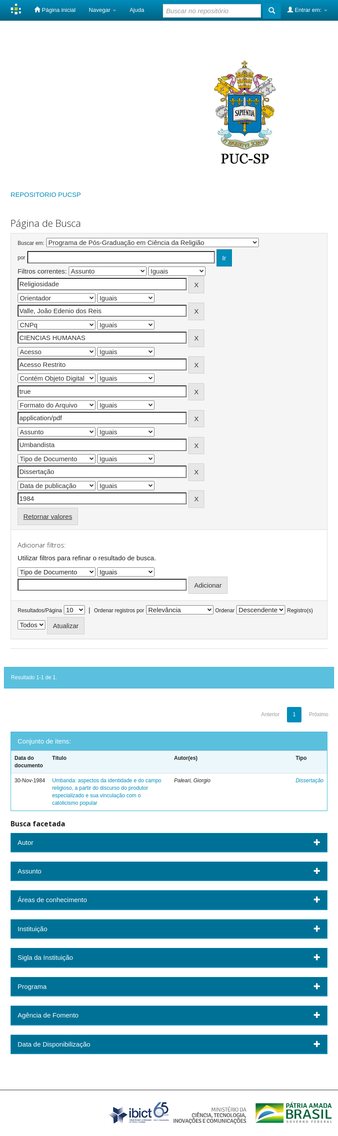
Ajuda (136, 10)
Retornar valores (47, 516)
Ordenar (225, 610)
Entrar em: (307, 9)
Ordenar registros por (119, 610)
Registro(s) (300, 610)
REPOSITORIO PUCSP (46, 194)
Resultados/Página (40, 610)
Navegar (103, 10)
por (21, 258)
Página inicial (54, 9)
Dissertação (309, 780)
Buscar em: (31, 243)
